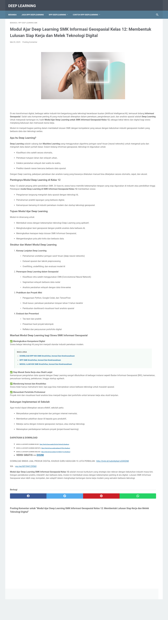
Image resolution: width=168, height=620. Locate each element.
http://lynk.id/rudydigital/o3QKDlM (27, 490)
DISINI (40, 480)
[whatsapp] (96, 531)
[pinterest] (72, 531)
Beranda (14, 10)
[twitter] (47, 531)
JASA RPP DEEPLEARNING (34, 10)
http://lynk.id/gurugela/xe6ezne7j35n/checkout (55, 474)
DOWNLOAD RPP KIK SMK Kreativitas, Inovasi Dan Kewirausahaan (47, 372)
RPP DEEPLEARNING (59, 10)
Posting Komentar (29, 46)
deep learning (24, 3)
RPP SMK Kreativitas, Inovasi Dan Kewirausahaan (40, 376)
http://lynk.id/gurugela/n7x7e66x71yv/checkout (55, 477)
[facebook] (22, 531)
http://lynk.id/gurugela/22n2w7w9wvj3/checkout (54, 470)
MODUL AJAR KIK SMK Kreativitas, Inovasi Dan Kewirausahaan (46, 380)
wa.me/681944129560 (25, 495)
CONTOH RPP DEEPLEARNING (87, 10)
